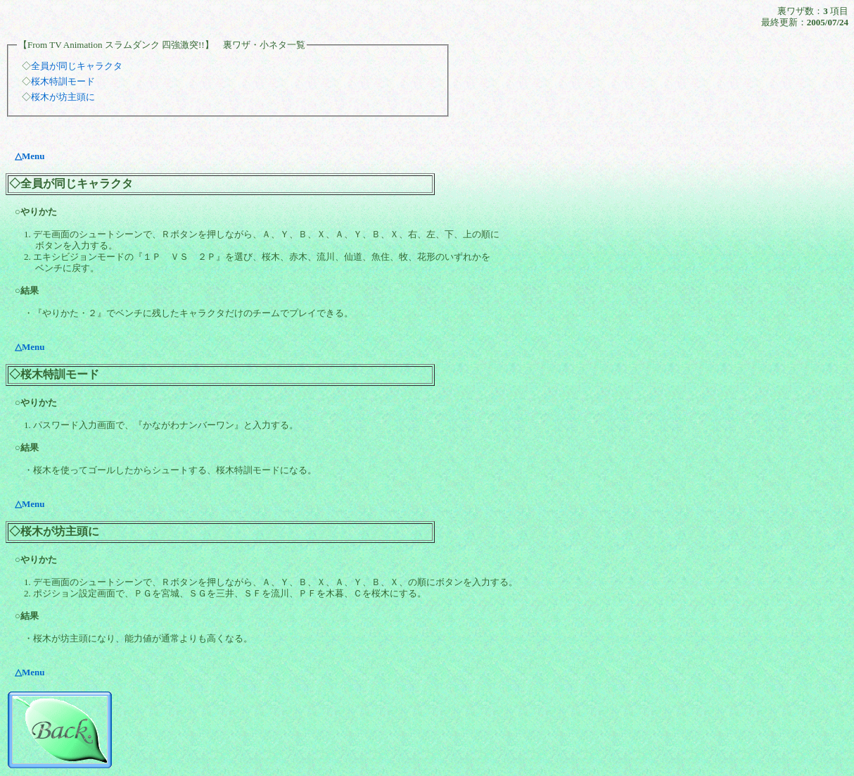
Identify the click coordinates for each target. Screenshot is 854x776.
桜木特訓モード (63, 81)
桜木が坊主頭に (63, 97)
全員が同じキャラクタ (76, 66)
